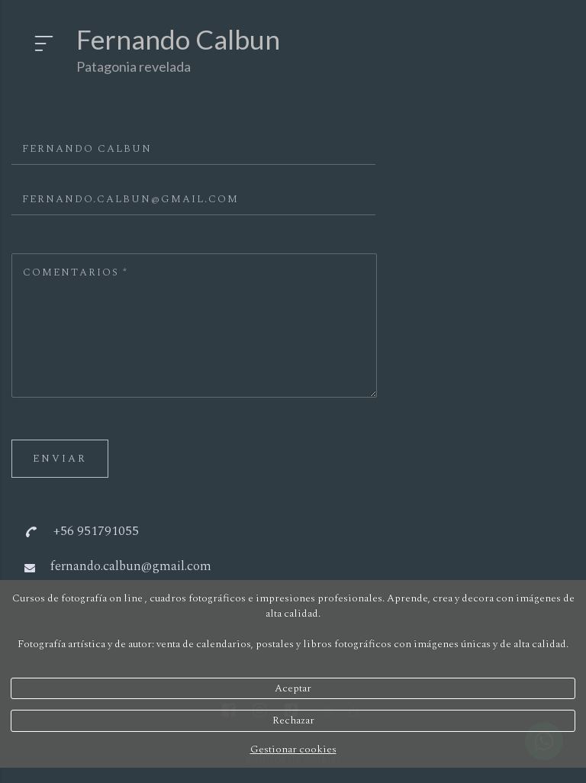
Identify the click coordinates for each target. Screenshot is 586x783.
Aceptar (293, 688)
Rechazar (293, 720)
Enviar (60, 458)
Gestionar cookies (293, 749)
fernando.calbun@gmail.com (130, 566)
